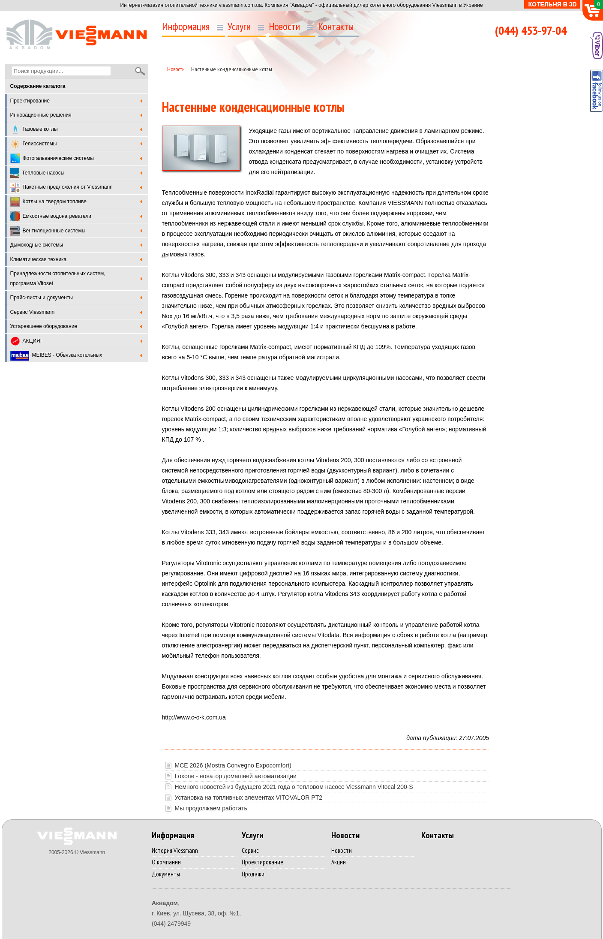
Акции (338, 862)
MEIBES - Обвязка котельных (56, 356)
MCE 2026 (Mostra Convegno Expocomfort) (233, 765)
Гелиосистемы (33, 144)
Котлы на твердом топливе (48, 202)
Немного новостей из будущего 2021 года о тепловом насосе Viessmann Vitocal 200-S (294, 786)
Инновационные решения (41, 115)
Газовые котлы (34, 130)
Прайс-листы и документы (41, 298)
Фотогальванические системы (52, 158)
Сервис (250, 850)
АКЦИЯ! (26, 341)
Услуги (239, 26)
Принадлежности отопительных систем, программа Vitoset (57, 278)
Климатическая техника (38, 259)
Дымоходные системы (36, 245)
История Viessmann (175, 850)
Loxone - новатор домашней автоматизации (236, 776)
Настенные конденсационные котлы (231, 69)
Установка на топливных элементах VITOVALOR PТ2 (248, 797)
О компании (166, 862)
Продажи (253, 874)
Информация (186, 26)
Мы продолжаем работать (211, 808)
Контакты (336, 26)
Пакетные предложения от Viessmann (61, 188)
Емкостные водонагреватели (50, 216)
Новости (284, 26)
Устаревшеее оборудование (44, 326)
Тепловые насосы (37, 173)
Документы (166, 874)
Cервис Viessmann (32, 312)
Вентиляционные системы (48, 231)
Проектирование (30, 101)
